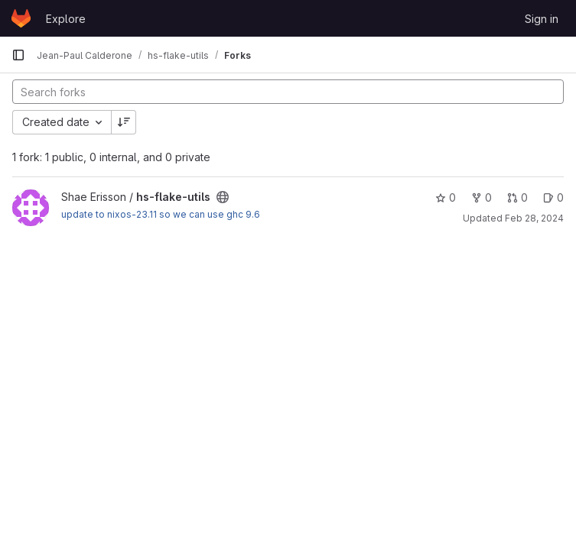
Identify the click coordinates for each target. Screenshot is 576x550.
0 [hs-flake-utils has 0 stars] (445, 197)
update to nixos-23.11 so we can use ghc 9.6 (160, 214)
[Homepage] (21, 18)
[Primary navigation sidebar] (18, 55)
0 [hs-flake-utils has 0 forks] (481, 197)
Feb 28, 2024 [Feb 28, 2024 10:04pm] (534, 218)
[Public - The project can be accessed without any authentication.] (222, 197)
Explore (66, 18)
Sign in (541, 18)
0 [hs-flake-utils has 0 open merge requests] (517, 197)
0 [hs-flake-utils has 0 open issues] (553, 197)
